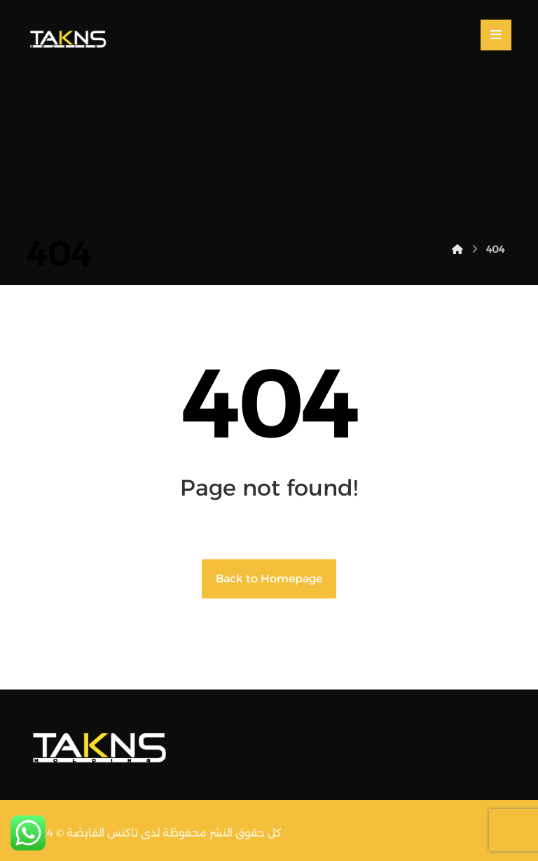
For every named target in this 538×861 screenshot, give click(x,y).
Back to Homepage (269, 578)
